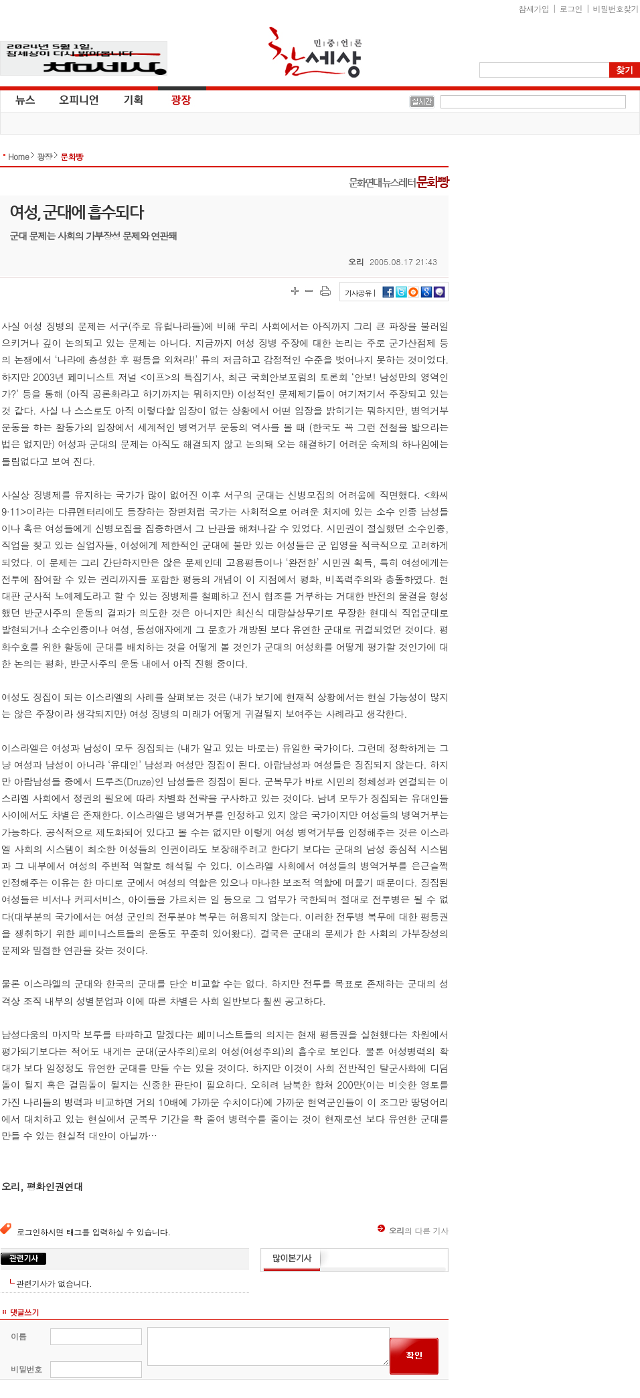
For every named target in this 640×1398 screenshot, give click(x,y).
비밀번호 (26, 1369)
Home (18, 156)
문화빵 (71, 156)
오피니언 (79, 99)
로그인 (571, 8)
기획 (134, 99)
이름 (18, 1336)
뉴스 (24, 99)
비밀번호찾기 (616, 8)
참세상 (315, 52)
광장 (171, 99)
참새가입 (534, 8)
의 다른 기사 (413, 1230)
